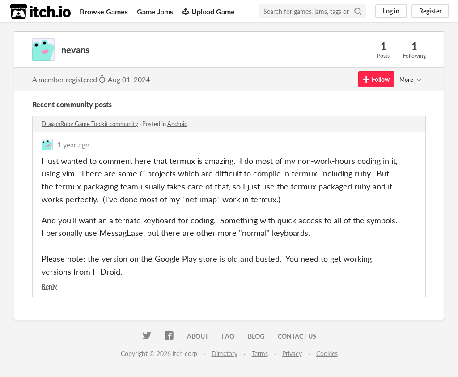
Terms (260, 353)
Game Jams (155, 11)
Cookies (327, 353)
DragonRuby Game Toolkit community (90, 123)
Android (177, 123)
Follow (376, 79)
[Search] (357, 11)
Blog (256, 336)
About (197, 336)
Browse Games (104, 11)
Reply (49, 286)
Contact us (297, 336)
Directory (224, 353)
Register (430, 11)
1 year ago (73, 144)
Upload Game (208, 11)
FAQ (228, 336)
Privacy (292, 353)
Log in (391, 11)
